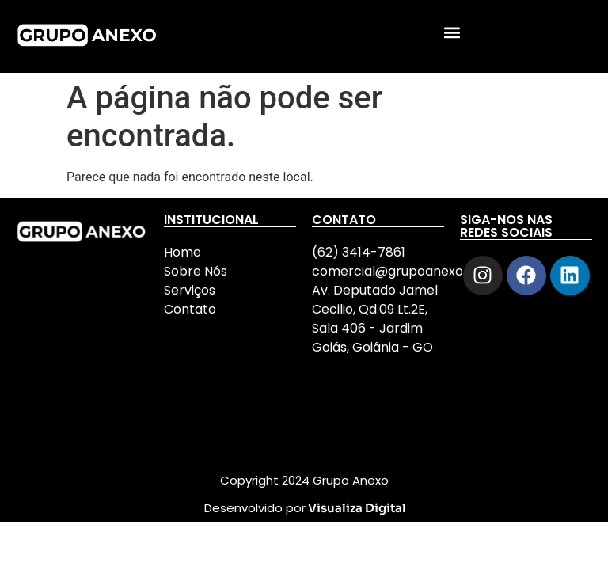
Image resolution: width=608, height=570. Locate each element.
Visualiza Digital (357, 507)
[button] (452, 32)
